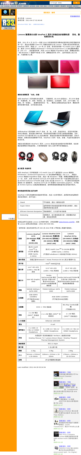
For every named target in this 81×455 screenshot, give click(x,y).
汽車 (41, 6)
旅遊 (37, 6)
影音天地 (13, 6)
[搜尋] (60, 3)
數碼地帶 (26, 6)
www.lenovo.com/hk (67, 222)
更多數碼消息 (75, 16)
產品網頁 (63, 6)
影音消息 (7, 6)
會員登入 (71, 7)
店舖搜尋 (56, 6)
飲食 (45, 6)
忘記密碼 (77, 7)
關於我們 (75, 6)
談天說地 (32, 6)
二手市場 (50, 6)
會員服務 (69, 6)
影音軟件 (19, 6)
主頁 (2, 6)
